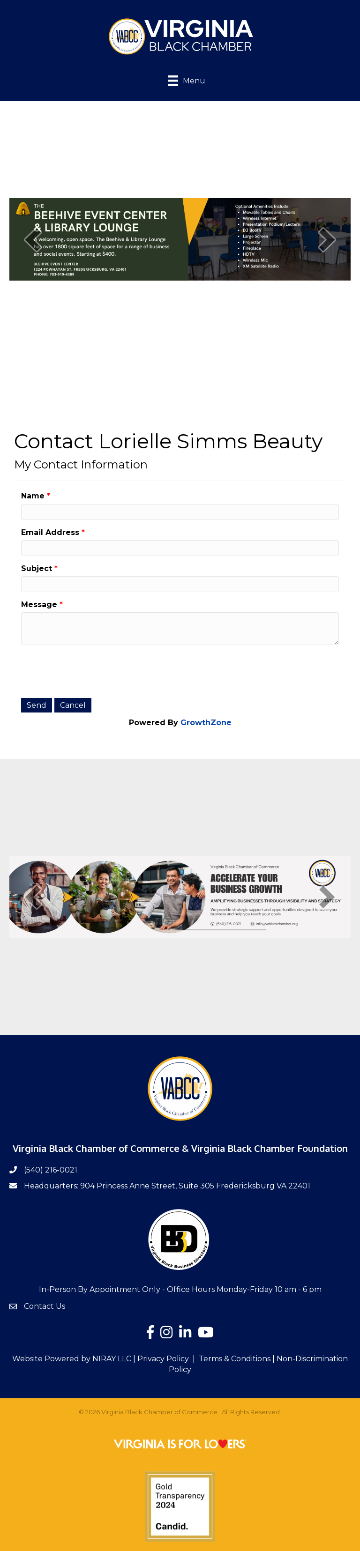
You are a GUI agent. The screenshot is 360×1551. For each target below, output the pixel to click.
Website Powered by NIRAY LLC (71, 1358)
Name (33, 495)
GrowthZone (206, 722)
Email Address (50, 532)
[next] (327, 239)
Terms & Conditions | (237, 1358)
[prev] (32, 239)
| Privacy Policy (160, 1358)
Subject (36, 568)
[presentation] (92, 670)
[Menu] (180, 79)
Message (39, 604)
